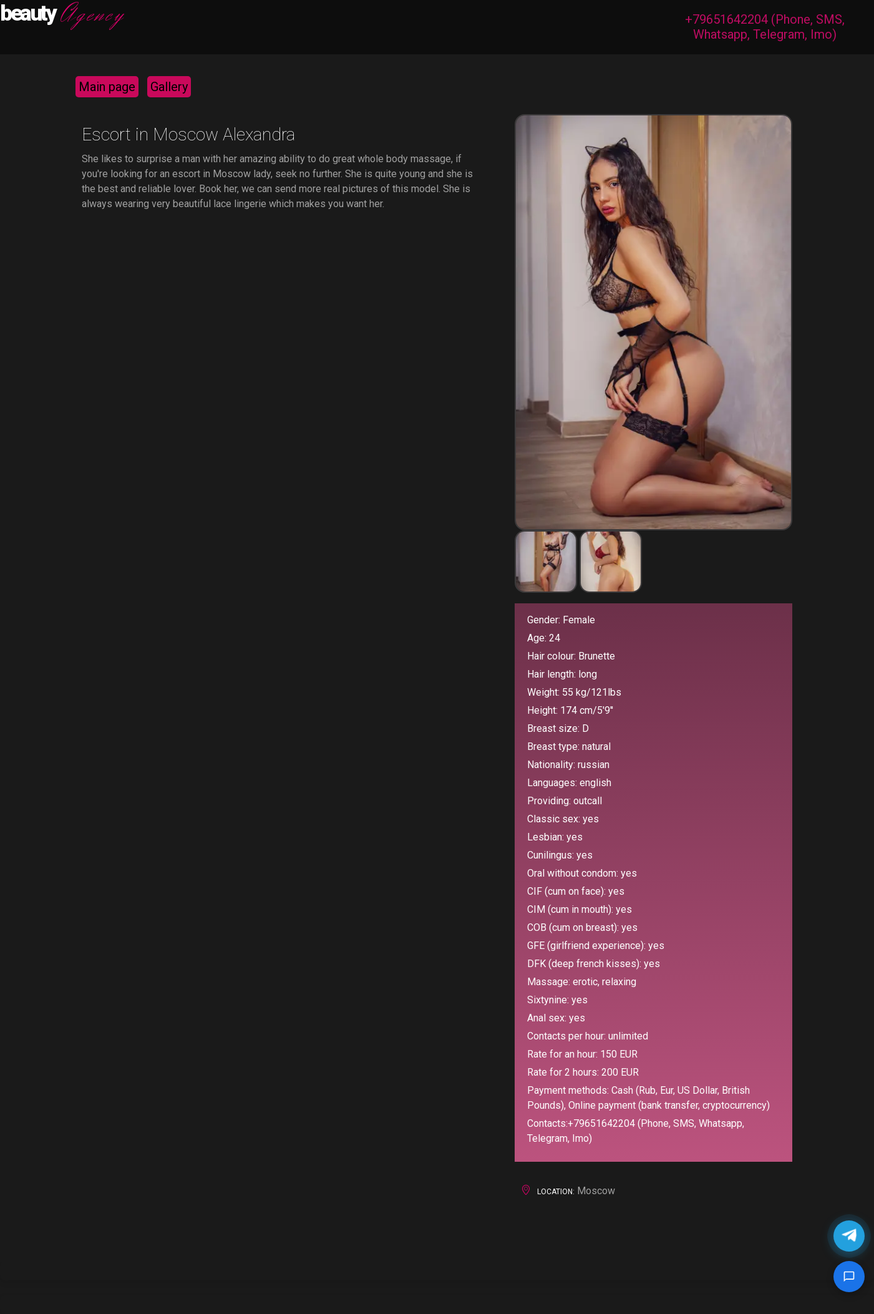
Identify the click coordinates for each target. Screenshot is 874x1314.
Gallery (169, 86)
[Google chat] (849, 1276)
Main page (107, 86)
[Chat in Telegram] (849, 1236)
